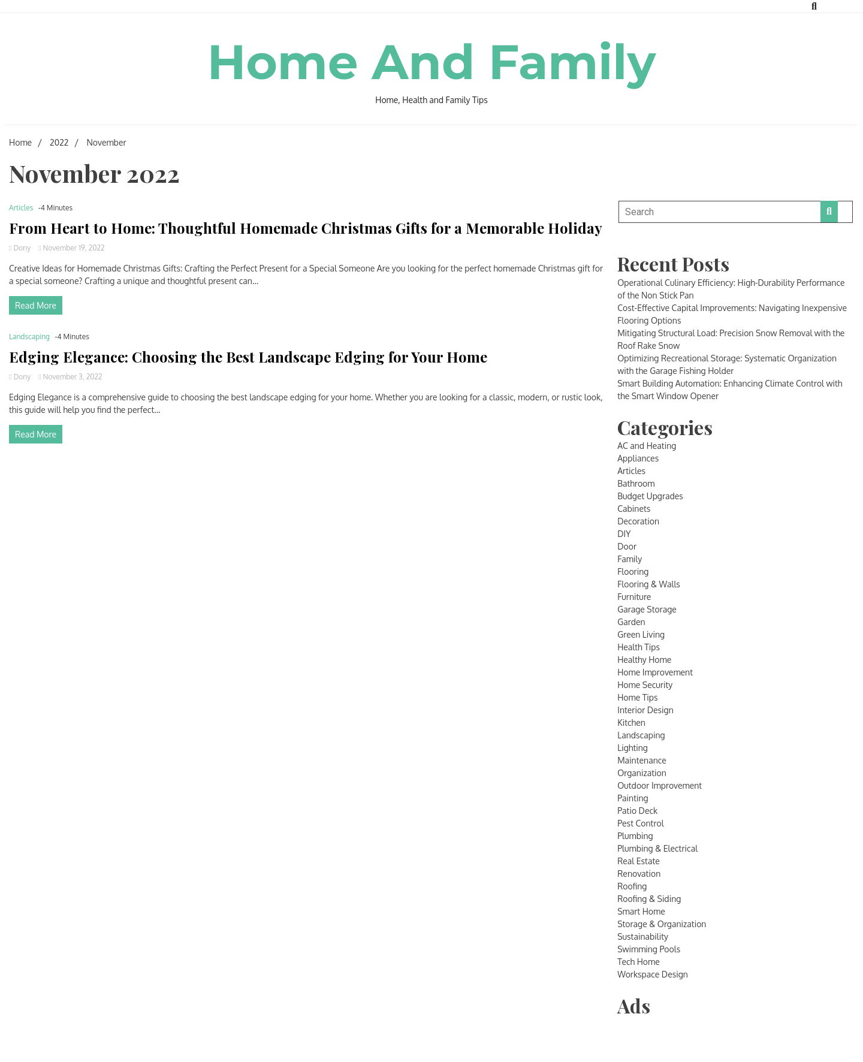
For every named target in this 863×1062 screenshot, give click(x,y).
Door (626, 546)
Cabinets (633, 508)
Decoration (638, 521)
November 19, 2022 (71, 247)
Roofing (632, 886)
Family (629, 559)
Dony (20, 247)
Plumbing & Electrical (657, 848)
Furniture (634, 597)
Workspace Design (652, 974)
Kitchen (631, 722)
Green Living (641, 634)
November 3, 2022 (70, 376)
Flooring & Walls (648, 584)
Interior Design (645, 710)
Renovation (638, 873)
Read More (35, 305)
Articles (21, 207)
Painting (632, 798)
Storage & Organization (661, 924)
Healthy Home (644, 659)
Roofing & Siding (649, 899)
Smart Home (641, 911)
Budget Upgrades (650, 496)
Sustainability (642, 936)
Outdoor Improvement (659, 785)
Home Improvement (655, 672)
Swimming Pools (648, 949)
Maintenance (641, 760)
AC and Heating (646, 446)
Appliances (638, 458)
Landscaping (29, 336)
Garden (631, 622)
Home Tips (637, 697)
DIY (623, 534)
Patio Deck (637, 810)
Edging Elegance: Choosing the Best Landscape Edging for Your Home (248, 357)
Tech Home (638, 962)
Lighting (632, 748)
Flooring (632, 571)
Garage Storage (647, 609)
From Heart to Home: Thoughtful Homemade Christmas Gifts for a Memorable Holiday (305, 228)
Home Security (644, 685)
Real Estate (638, 861)
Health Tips (638, 647)
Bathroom (635, 483)
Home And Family (431, 62)
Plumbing (635, 836)
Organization (641, 773)
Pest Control (640, 823)
